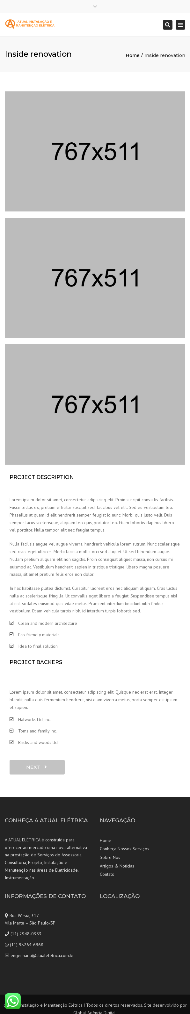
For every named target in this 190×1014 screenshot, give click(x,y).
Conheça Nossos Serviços (124, 849)
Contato (107, 874)
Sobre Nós (110, 857)
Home (133, 55)
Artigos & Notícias (117, 866)
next (36, 767)
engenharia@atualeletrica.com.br (42, 955)
